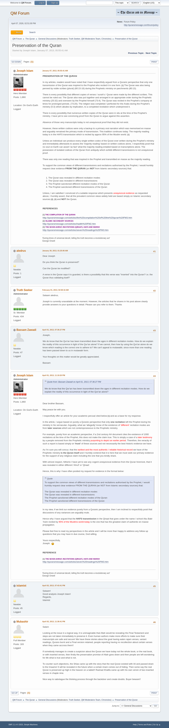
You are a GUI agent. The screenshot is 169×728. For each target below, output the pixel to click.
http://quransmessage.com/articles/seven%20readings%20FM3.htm (75, 230)
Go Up (14, 693)
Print (154, 62)
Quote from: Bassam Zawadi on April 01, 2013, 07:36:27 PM (74, 382)
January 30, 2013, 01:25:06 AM (55, 251)
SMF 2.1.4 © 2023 (15, 725)
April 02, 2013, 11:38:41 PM (53, 621)
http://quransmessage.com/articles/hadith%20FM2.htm (69, 224)
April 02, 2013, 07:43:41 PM (53, 585)
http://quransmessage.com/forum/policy (141, 25)
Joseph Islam (25, 70)
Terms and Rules (145, 725)
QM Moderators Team (90, 39)
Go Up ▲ (157, 725)
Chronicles (106, 39)
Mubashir (22, 621)
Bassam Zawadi (26, 329)
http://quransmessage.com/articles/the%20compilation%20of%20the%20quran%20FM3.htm (87, 217)
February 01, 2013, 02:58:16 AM (55, 290)
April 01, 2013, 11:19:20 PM (53, 375)
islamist (21, 585)
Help (134, 725)
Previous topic (136, 53)
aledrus (21, 250)
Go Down (16, 62)
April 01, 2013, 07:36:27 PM (53, 330)
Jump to (115, 706)
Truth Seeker (74, 39)
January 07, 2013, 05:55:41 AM (55, 71)
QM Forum (19, 13)
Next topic (151, 53)
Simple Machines (31, 725)
